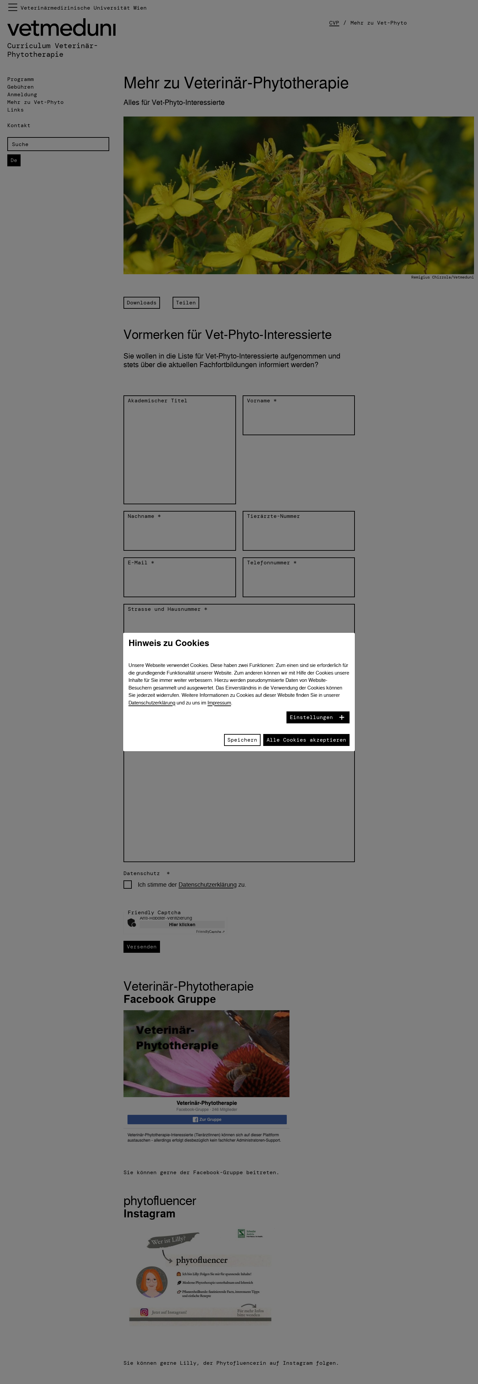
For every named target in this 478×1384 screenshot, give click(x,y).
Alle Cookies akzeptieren (306, 739)
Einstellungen (311, 717)
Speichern (242, 739)
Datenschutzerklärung (151, 702)
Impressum (219, 702)
